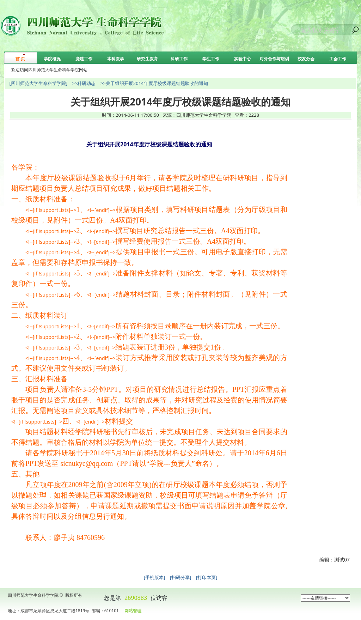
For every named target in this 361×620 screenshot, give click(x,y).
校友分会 (306, 58)
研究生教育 (147, 58)
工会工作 (337, 58)
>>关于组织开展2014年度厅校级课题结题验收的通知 (154, 83)
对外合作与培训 (274, 58)
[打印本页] (207, 577)
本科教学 (115, 58)
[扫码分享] (180, 577)
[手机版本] (154, 577)
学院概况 (52, 58)
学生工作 (210, 58)
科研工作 (179, 58)
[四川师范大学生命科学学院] (38, 83)
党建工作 (83, 58)
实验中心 (242, 58)
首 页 (20, 58)
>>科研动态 (84, 83)
